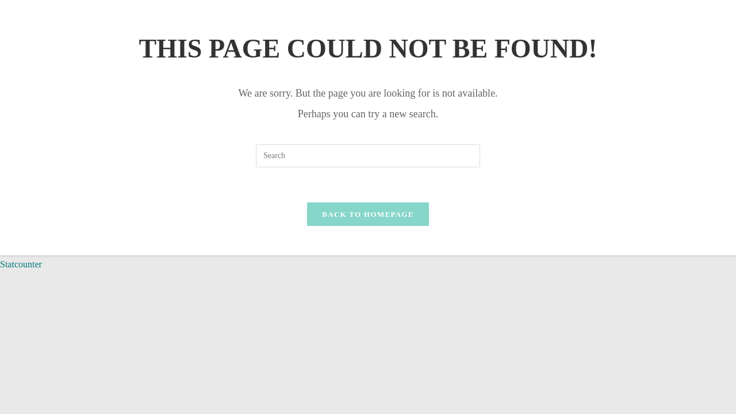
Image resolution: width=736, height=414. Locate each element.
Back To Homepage (367, 214)
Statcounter (21, 264)
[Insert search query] (368, 155)
